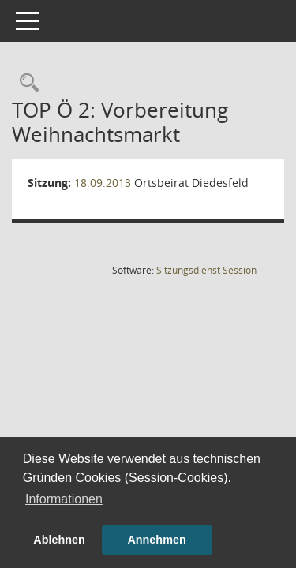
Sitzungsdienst (206, 270)
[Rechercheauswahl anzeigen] (25, 83)
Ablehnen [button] (59, 539)
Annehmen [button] (156, 539)
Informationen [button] (64, 499)
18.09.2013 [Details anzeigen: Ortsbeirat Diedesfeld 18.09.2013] (102, 182)
